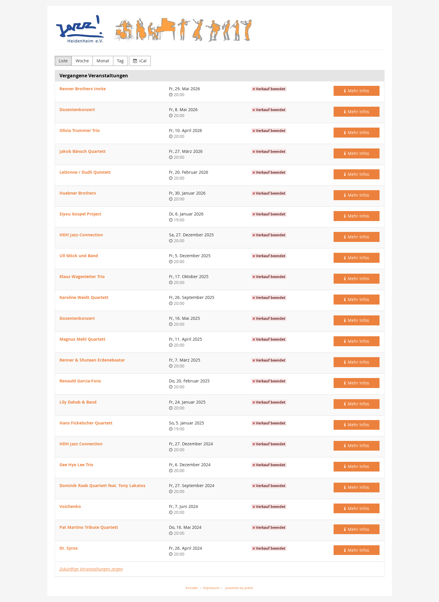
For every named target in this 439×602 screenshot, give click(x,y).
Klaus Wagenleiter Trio (82, 276)
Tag (120, 60)
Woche (82, 60)
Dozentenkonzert (77, 109)
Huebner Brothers (77, 193)
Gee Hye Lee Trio (76, 464)
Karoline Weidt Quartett (83, 297)
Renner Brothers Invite (82, 88)
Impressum (211, 588)
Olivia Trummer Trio (79, 130)
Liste (63, 60)
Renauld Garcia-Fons (80, 381)
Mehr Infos (357, 90)
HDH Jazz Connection (80, 444)
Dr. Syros (68, 548)
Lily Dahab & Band (78, 402)
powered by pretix (239, 588)
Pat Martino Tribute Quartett (88, 527)
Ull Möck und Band (78, 255)
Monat (103, 60)
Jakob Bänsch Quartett (82, 151)
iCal (140, 60)
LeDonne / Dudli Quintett (85, 172)
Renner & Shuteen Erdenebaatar (92, 360)
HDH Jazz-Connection (81, 235)
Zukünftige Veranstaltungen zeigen (91, 569)
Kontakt (192, 588)
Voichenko (70, 506)
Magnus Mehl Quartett (82, 339)
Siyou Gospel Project (80, 214)
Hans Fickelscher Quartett (85, 423)
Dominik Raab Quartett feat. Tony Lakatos (102, 485)
